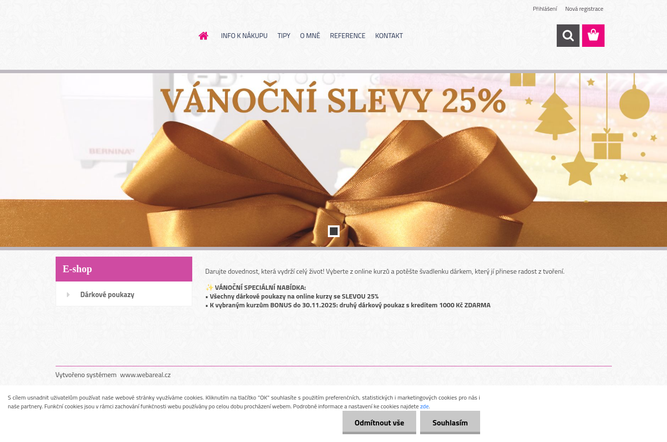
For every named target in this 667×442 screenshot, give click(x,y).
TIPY (284, 35)
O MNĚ (310, 35)
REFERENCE (347, 35)
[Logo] (123, 36)
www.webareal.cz (145, 374)
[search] (568, 35)
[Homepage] (202, 35)
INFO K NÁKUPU (244, 35)
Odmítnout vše (379, 422)
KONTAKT (389, 35)
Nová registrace (584, 8)
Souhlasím (450, 422)
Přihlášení (545, 8)
